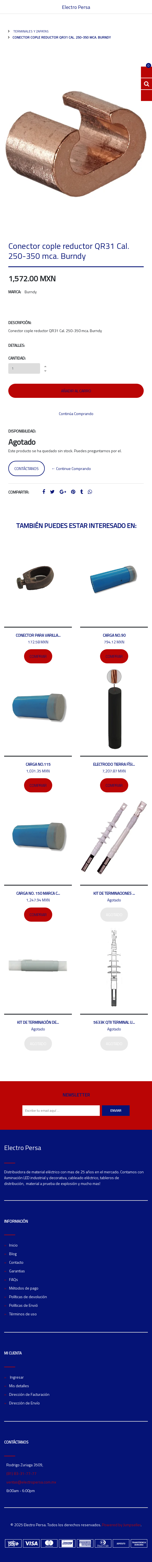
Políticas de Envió (23, 1305)
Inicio (13, 1245)
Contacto (16, 1262)
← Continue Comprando (71, 468)
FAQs (13, 1279)
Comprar (38, 656)
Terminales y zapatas (30, 31)
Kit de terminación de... (38, 1022)
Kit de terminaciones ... (114, 893)
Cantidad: (17, 358)
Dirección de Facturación (29, 1394)
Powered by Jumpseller (121, 1525)
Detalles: (16, 345)
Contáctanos (26, 468)
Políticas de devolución (28, 1297)
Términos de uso (23, 1314)
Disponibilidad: (22, 431)
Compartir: (18, 492)
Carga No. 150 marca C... (38, 893)
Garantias (17, 1271)
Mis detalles (19, 1386)
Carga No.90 (114, 635)
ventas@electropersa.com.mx (31, 1482)
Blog (13, 1254)
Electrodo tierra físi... (114, 764)
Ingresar (16, 1377)
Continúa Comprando (76, 413)
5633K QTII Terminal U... (114, 1022)
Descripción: (19, 322)
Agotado (114, 915)
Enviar (115, 1110)
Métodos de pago (23, 1288)
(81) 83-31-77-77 (21, 1473)
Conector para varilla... (38, 635)
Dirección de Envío (24, 1403)
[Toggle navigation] (145, 7)
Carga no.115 (38, 764)
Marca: (14, 292)
